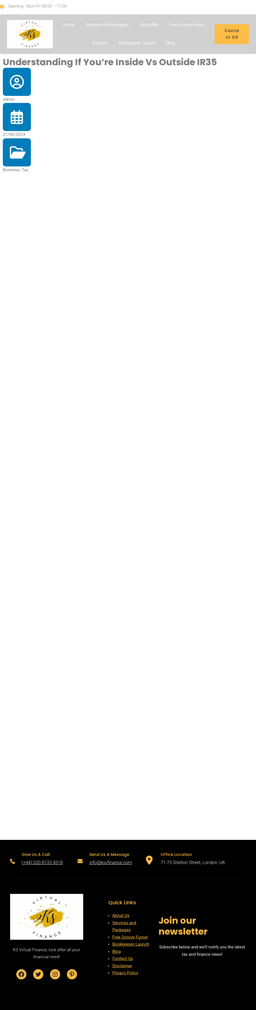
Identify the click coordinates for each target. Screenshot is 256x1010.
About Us (121, 915)
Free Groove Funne (130, 937)
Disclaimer (122, 965)
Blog (116, 951)
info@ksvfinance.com (110, 862)
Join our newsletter (183, 925)
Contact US (232, 34)
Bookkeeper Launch (130, 944)
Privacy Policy (125, 972)
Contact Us (122, 958)
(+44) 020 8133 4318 (42, 862)
